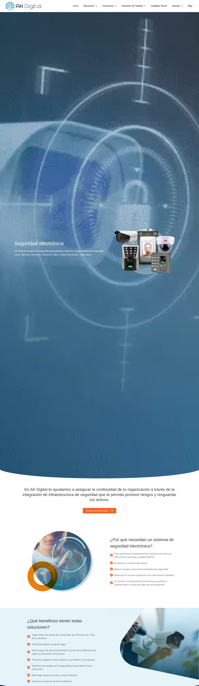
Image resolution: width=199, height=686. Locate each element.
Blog (190, 6)
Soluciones (90, 6)
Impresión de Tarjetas (134, 6)
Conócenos (109, 6)
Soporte (177, 6)
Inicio (75, 6)
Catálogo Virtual (159, 6)
